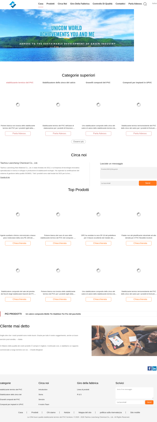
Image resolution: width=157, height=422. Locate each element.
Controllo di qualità (102, 4)
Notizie (67, 412)
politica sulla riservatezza (111, 412)
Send (147, 183)
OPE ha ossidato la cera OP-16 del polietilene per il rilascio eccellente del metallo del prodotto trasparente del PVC (98, 237)
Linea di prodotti (83, 390)
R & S (79, 394)
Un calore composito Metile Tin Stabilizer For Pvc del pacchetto (53, 314)
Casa (40, 4)
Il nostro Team (43, 404)
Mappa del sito (85, 412)
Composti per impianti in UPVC (11, 404)
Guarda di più (5, 177)
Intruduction (42, 390)
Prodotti (51, 4)
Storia (40, 394)
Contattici (120, 4)
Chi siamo (51, 412)
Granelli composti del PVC (10, 399)
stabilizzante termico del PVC (11, 390)
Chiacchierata (18, 243)
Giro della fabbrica (79, 4)
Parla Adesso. (135, 4)
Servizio (41, 399)
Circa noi (62, 4)
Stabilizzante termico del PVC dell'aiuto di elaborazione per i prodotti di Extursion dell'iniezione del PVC (58, 128)
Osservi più (78, 141)
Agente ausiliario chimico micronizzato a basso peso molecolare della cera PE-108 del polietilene (18, 237)
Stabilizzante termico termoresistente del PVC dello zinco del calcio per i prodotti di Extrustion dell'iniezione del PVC (138, 128)
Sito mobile (135, 412)
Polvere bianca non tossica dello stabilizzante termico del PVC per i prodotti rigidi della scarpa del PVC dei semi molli (18, 128)
